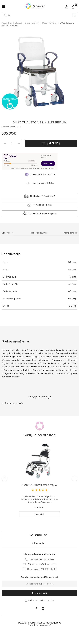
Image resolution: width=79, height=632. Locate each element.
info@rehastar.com (47, 564)
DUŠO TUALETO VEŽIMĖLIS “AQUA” (39, 485)
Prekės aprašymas (38, 233)
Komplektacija (70, 233)
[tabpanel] (39, 72)
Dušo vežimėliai (49, 23)
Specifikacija (7, 233)
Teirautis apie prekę (42, 205)
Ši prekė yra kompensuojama (42, 213)
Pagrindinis (7, 23)
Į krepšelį (53, 143)
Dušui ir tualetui (32, 23)
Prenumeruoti (39, 593)
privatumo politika (46, 600)
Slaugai (18, 23)
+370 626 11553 (47, 559)
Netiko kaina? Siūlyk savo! (42, 196)
